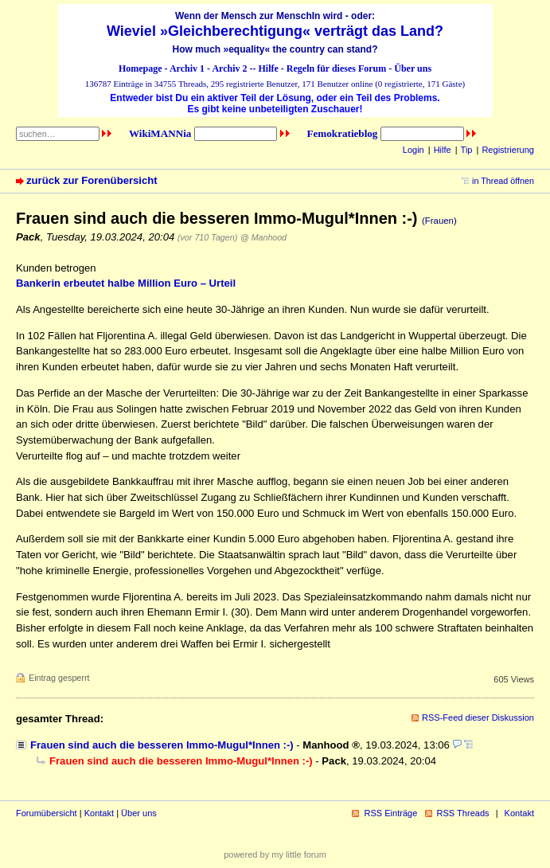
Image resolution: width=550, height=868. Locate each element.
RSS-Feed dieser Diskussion (478, 717)
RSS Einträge (390, 813)
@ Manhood (263, 237)
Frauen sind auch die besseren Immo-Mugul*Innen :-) (162, 745)
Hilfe (269, 68)
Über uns (412, 68)
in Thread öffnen (503, 181)
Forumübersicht (46, 813)
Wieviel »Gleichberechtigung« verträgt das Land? (275, 31)
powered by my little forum (275, 854)
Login (413, 149)
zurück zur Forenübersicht (92, 180)
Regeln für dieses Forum (336, 68)
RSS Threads (463, 813)
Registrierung (508, 149)
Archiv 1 (187, 68)
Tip (467, 149)
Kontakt (99, 813)
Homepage (140, 68)
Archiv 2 (229, 68)
